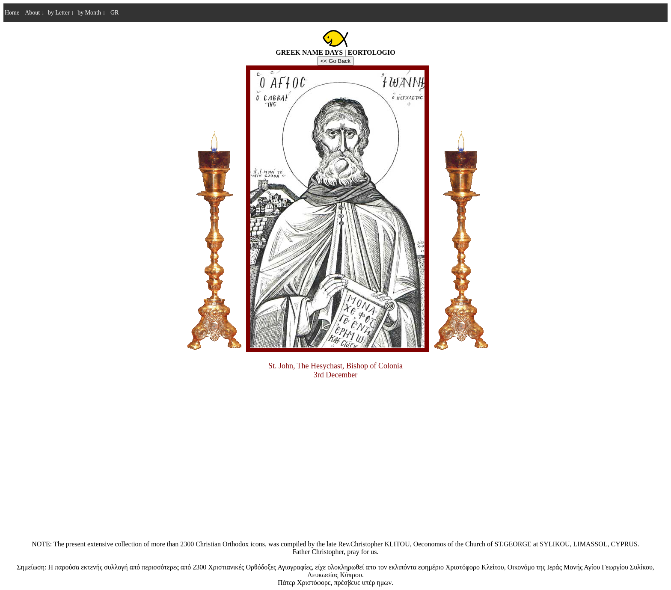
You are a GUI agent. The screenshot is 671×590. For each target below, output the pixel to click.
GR (114, 12)
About (35, 12)
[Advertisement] (335, 476)
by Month (91, 12)
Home (12, 12)
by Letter (61, 12)
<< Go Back (335, 61)
